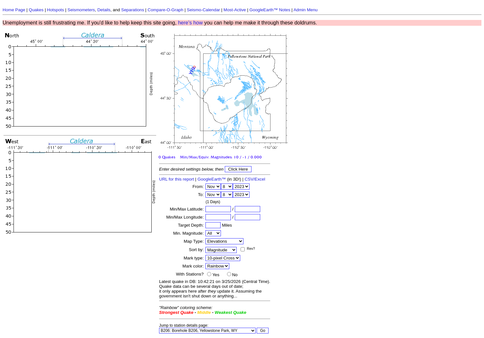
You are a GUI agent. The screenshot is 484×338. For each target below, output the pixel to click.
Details (103, 9)
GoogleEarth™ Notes (270, 9)
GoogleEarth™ (211, 179)
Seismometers (81, 9)
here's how (190, 22)
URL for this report (176, 179)
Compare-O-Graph (165, 9)
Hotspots (55, 9)
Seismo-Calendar (203, 9)
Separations (132, 9)
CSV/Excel (255, 179)
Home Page (14, 9)
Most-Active (234, 9)
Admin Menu (305, 9)
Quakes (36, 9)
